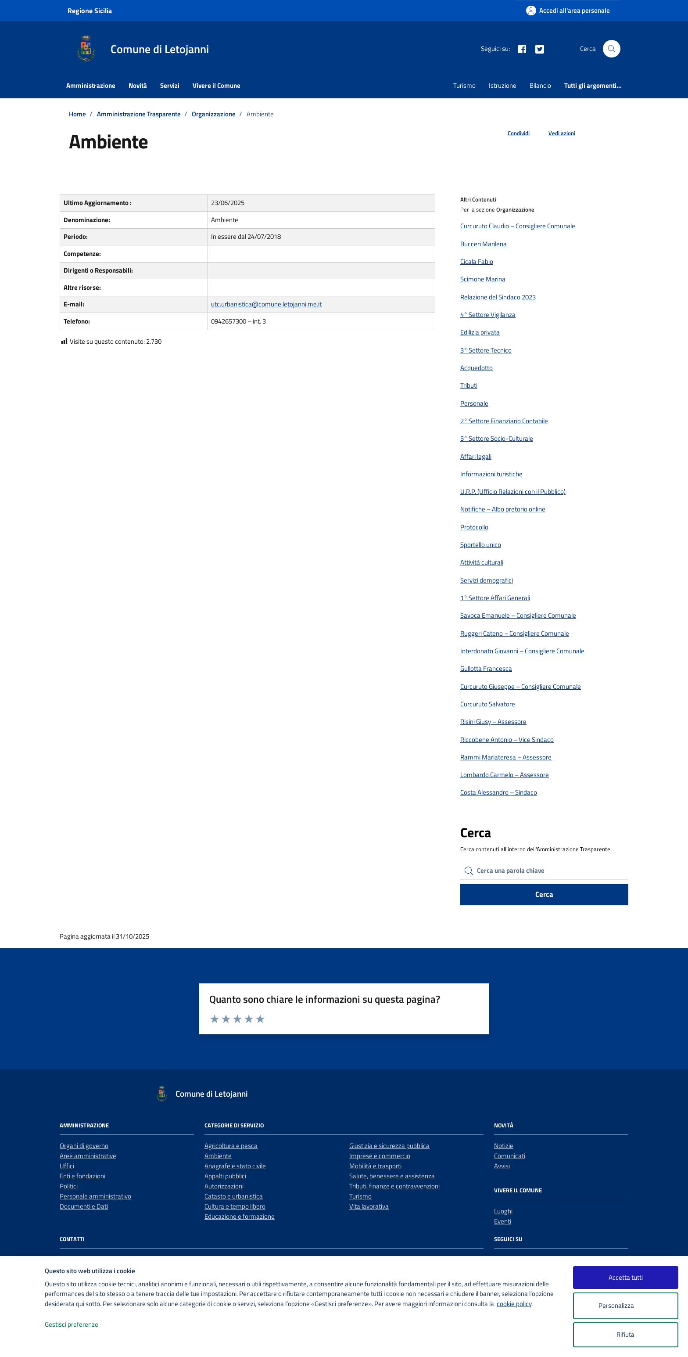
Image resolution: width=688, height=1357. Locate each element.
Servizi (169, 85)
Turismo (464, 85)
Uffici (67, 1166)
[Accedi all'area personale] (568, 10)
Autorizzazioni (224, 1186)
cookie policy (514, 1304)
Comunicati (509, 1156)
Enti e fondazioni (82, 1176)
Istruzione (502, 85)
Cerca (544, 894)
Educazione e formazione (239, 1216)
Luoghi (503, 1211)
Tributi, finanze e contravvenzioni (394, 1186)
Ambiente (218, 1156)
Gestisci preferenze (81, 1325)
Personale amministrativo (95, 1196)
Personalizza (625, 1306)
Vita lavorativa (369, 1206)
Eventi (502, 1221)
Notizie (503, 1146)
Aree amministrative (88, 1156)
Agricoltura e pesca (231, 1146)
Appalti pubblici (225, 1176)
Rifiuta (625, 1334)
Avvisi (502, 1166)
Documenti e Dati (84, 1206)
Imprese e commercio (379, 1156)
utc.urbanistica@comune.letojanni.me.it (266, 304)
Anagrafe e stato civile (235, 1166)
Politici (69, 1186)
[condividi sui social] (511, 133)
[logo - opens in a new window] (23, 1341)
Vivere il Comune (216, 85)
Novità (138, 85)
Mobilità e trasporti (375, 1166)
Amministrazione (90, 85)
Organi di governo (84, 1146)
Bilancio (540, 85)
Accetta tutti (626, 1277)
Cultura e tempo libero (234, 1206)
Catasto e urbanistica (233, 1196)
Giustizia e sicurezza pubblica (389, 1146)
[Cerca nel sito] (611, 49)
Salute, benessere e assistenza (392, 1176)
